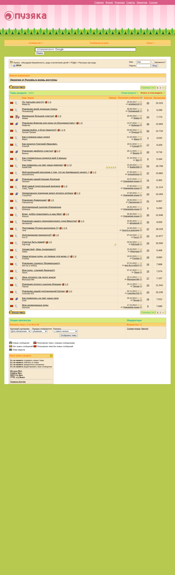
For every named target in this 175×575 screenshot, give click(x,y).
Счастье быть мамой (33, 242)
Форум (109, 2)
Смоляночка (27, 202)
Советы (130, 2)
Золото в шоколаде (130, 230)
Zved (24, 300)
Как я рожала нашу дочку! (36, 137)
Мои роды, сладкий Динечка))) (38, 270)
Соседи (153, 2)
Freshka (25, 259)
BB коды (14, 371)
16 (148, 264)
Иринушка (134, 251)
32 (148, 222)
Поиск (151, 43)
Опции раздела (128, 93)
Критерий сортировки (19, 329)
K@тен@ (26, 244)
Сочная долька (133, 329)
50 (148, 131)
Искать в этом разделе (151, 93)
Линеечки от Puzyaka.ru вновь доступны (33, 80)
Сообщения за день (99, 43)
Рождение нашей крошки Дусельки (41, 179)
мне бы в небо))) (29, 266)
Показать (57, 329)
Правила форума (18, 382)
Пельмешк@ (27, 111)
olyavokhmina (28, 174)
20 (148, 152)
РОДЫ (73, 63)
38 (148, 124)
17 (148, 145)
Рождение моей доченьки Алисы (39, 109)
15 (148, 271)
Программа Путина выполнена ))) (40, 228)
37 (148, 173)
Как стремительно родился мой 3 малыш (44, 158)
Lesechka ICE (28, 293)
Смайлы (14, 373)
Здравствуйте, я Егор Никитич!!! (39, 130)
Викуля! (144, 329)
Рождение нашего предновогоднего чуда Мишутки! (49, 221)
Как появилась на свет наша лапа (40, 298)
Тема (24, 98)
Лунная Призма (29, 132)
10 (148, 250)
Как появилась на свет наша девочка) (42, 165)
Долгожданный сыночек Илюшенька (41, 207)
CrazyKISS (26, 195)
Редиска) (135, 132)
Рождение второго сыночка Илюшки (41, 284)
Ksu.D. (25, 237)
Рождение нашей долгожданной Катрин (43, 291)
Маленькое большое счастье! (38, 116)
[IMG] (12, 375)
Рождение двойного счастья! (37, 151)
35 (148, 103)
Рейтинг (112, 98)
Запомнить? (158, 62)
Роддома (120, 2)
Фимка (25, 118)
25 (148, 187)
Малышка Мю (28, 280)
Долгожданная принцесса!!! (37, 235)
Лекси (24, 273)
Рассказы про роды (87, 63)
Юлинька (26, 209)
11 (148, 180)
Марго (24, 139)
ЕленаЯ (25, 146)
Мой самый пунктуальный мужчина (41, 186)
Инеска (25, 216)
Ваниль (25, 153)
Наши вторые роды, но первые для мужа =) (45, 256)
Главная (99, 2)
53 (148, 166)
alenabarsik (27, 223)
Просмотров (159, 98)
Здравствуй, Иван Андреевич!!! (39, 249)
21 (148, 201)
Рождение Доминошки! (34, 200)
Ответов (148, 98)
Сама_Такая (27, 188)
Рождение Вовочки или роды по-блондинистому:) (48, 123)
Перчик (25, 286)
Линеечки (142, 2)
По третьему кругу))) (33, 102)
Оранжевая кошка (131, 181)
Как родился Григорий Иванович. (40, 144)
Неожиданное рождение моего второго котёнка (47, 193)
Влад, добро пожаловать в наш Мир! (42, 214)
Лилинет (26, 181)
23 (148, 117)
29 (148, 257)
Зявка (24, 252)
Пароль (132, 66)
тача (24, 230)
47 (148, 229)
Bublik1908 (26, 167)
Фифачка (26, 125)
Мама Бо (26, 104)
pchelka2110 (133, 104)
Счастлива (26, 160)
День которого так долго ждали (39, 277)
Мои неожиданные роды (35, 305)
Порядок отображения (42, 329)
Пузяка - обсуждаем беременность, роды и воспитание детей (40, 63)
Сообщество (36, 43)
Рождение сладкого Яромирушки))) (41, 263)
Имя (131, 62)
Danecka (26, 307)
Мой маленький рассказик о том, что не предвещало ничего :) (55, 172)
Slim (137, 160)
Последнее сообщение (129, 98)
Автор (31, 98)
